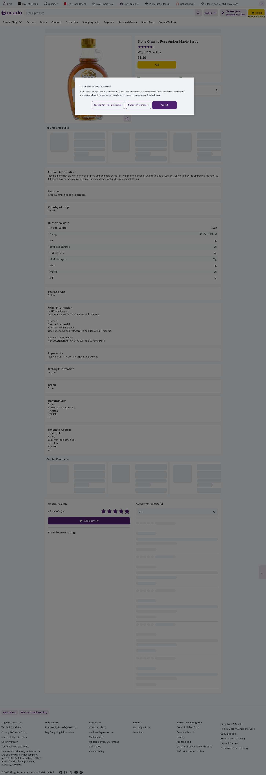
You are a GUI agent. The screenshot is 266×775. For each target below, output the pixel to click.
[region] (134, 96)
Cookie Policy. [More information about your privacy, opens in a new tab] (153, 95)
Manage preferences (138, 105)
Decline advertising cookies (108, 105)
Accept (164, 105)
